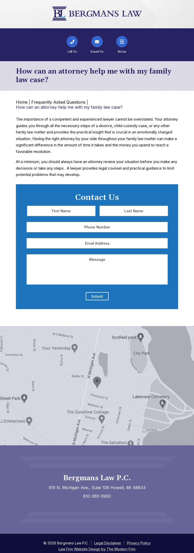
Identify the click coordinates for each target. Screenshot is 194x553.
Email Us (97, 52)
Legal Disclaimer (107, 543)
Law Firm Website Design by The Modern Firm (97, 549)
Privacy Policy (139, 543)
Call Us (72, 52)
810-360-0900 (97, 496)
